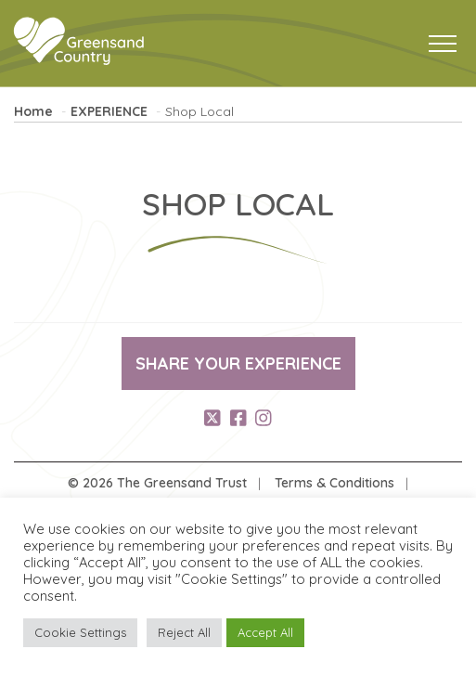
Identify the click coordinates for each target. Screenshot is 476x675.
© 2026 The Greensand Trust (157, 482)
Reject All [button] (184, 632)
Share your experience (238, 363)
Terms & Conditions (334, 482)
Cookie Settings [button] (80, 632)
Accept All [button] (265, 632)
